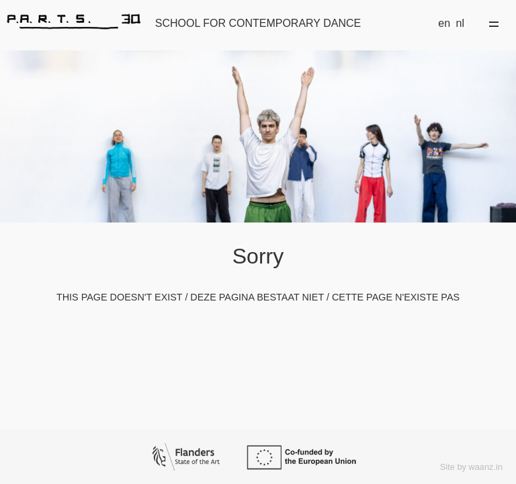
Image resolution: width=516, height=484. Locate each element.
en (444, 23)
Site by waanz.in (471, 467)
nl (460, 23)
